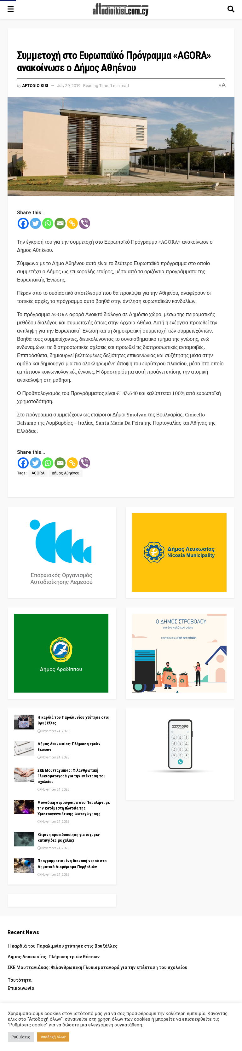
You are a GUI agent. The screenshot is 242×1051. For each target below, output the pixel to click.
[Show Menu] (11, 9)
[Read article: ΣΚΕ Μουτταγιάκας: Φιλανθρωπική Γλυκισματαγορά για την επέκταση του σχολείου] (24, 775)
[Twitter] (35, 223)
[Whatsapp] (47, 223)
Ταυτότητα (20, 980)
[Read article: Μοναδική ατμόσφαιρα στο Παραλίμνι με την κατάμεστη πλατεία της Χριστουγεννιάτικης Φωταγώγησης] (24, 807)
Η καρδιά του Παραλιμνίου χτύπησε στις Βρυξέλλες (63, 946)
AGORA (38, 473)
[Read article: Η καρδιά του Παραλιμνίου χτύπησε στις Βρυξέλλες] (24, 722)
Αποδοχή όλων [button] (53, 1037)
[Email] (60, 223)
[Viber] (84, 223)
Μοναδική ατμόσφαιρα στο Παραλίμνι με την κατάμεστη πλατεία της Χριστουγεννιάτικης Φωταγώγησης (73, 808)
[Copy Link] (72, 223)
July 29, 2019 (68, 85)
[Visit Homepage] (121, 9)
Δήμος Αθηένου (65, 473)
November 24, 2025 (53, 731)
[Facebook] (23, 223)
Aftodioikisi (35, 85)
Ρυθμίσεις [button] (21, 1037)
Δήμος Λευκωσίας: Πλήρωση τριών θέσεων (54, 956)
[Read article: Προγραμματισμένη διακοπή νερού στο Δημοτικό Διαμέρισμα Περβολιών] (24, 865)
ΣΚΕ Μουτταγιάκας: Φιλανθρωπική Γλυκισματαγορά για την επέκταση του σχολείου (71, 776)
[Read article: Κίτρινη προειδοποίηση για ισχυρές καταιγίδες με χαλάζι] (24, 839)
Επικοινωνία (21, 988)
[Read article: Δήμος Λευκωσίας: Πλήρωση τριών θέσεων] (24, 748)
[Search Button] (231, 9)
